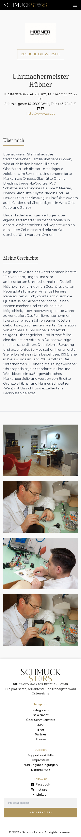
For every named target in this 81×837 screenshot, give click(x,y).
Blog (40, 729)
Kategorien (40, 710)
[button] (75, 5)
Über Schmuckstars (40, 720)
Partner (40, 734)
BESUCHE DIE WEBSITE (41, 54)
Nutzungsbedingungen (40, 765)
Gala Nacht (41, 715)
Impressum (40, 760)
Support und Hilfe (41, 755)
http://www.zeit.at (40, 113)
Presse (40, 739)
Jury (40, 725)
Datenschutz (40, 770)
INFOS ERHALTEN (40, 812)
